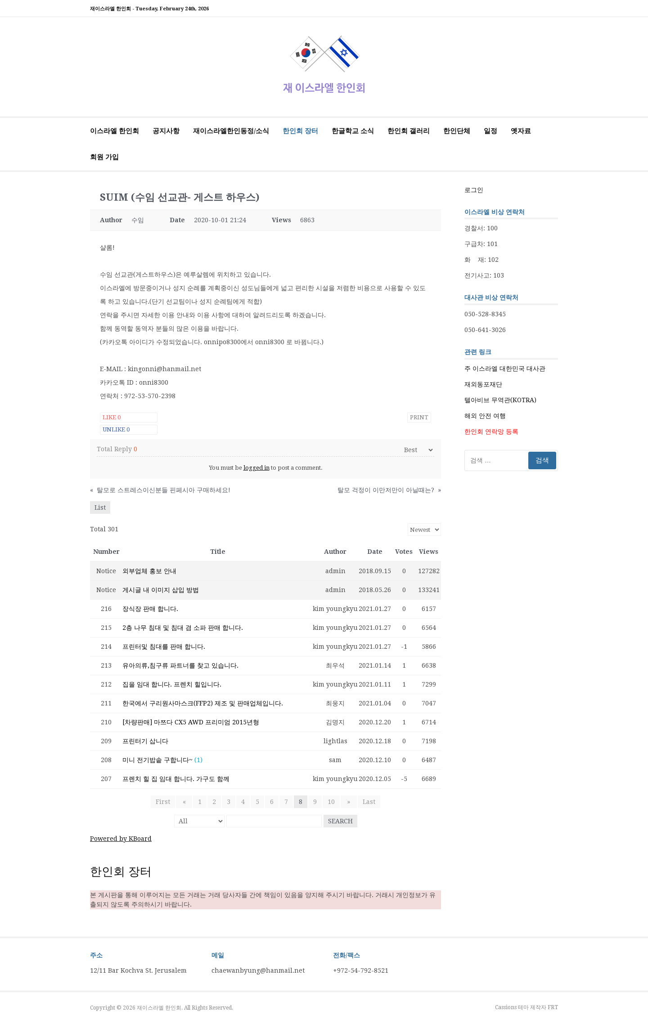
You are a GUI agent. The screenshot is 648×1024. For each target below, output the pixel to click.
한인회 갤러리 (408, 131)
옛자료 (521, 131)
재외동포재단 (483, 384)
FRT (553, 1007)
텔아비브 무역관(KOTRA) (500, 400)
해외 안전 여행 (485, 415)
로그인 (473, 189)
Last (366, 801)
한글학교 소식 (353, 131)
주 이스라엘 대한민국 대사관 (504, 368)
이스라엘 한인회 (114, 131)
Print (419, 417)
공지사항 (166, 131)
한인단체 (456, 131)
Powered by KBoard (121, 838)
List (100, 507)
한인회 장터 (300, 131)
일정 (490, 131)
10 (331, 801)
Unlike (116, 429)
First (166, 801)
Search (340, 821)
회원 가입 (104, 157)
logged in (256, 467)
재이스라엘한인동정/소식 (231, 131)
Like (112, 417)
